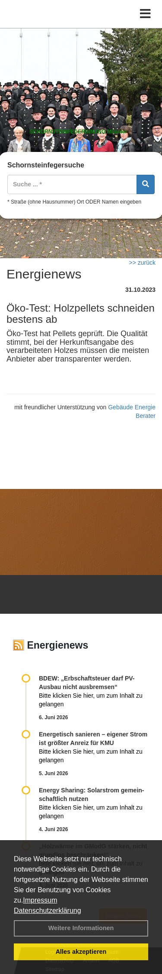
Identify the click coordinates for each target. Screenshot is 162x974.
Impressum (40, 900)
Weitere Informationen (81, 928)
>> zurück (142, 262)
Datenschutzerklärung (47, 910)
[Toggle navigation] (145, 14)
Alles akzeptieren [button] (81, 951)
